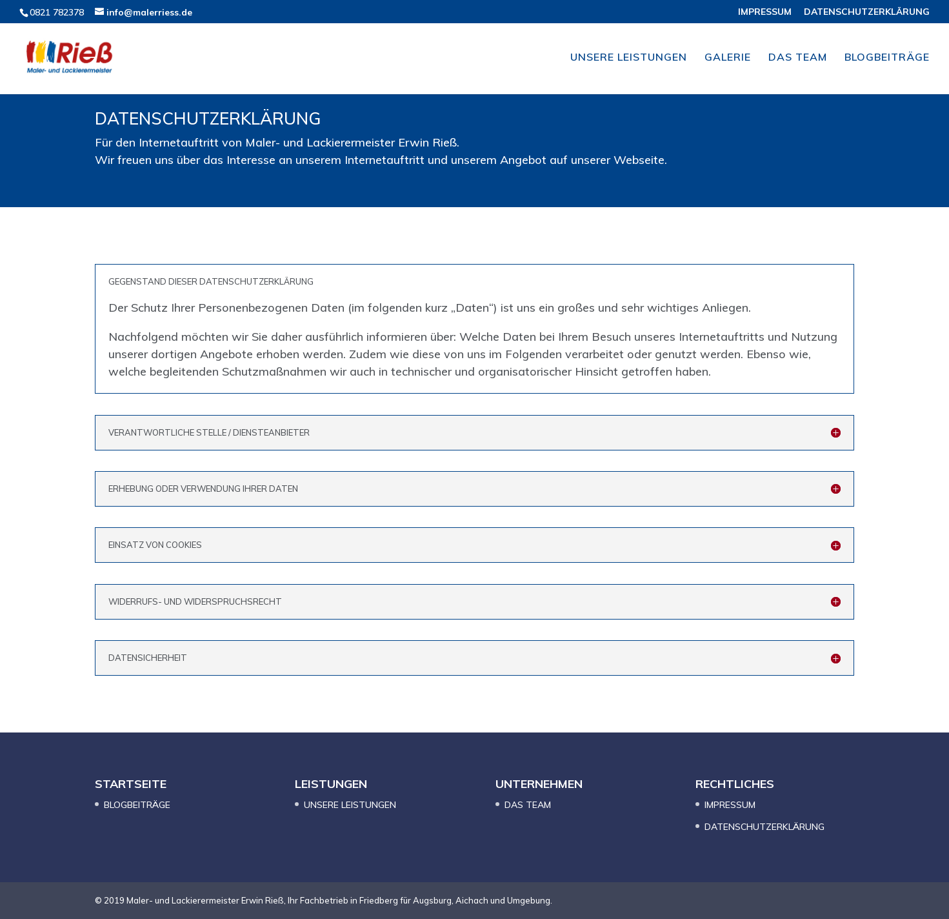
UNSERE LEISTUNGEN (628, 57)
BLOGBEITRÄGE (887, 57)
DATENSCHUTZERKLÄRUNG (867, 12)
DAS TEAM (797, 57)
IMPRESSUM (765, 12)
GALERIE (727, 57)
